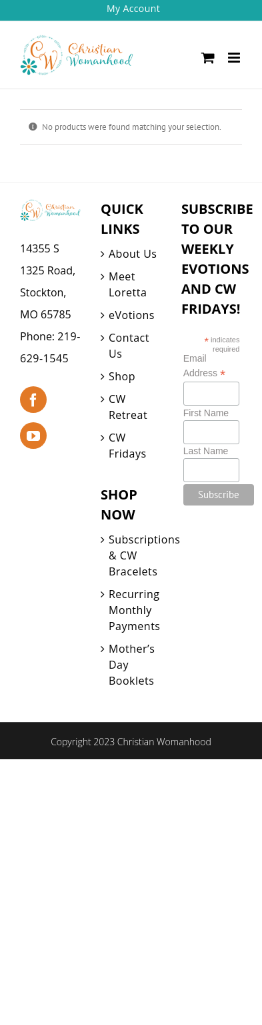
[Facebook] (33, 399)
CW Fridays (128, 445)
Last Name (206, 451)
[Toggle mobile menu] (235, 58)
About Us (133, 253)
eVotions (132, 315)
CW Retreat (128, 407)
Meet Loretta (128, 284)
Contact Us (129, 345)
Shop (122, 376)
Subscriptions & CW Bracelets (135, 555)
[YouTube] (33, 435)
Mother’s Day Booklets (132, 664)
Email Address (204, 366)
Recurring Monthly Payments (134, 610)
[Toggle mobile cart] (208, 58)
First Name (206, 413)
